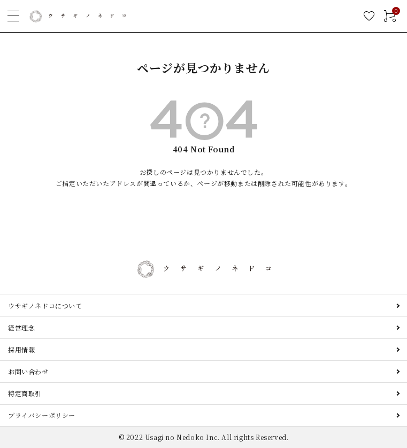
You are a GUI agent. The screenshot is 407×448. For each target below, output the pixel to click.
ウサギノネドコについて (45, 305)
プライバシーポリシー (41, 415)
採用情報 (21, 349)
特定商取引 (25, 393)
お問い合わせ (28, 371)
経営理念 (21, 327)
